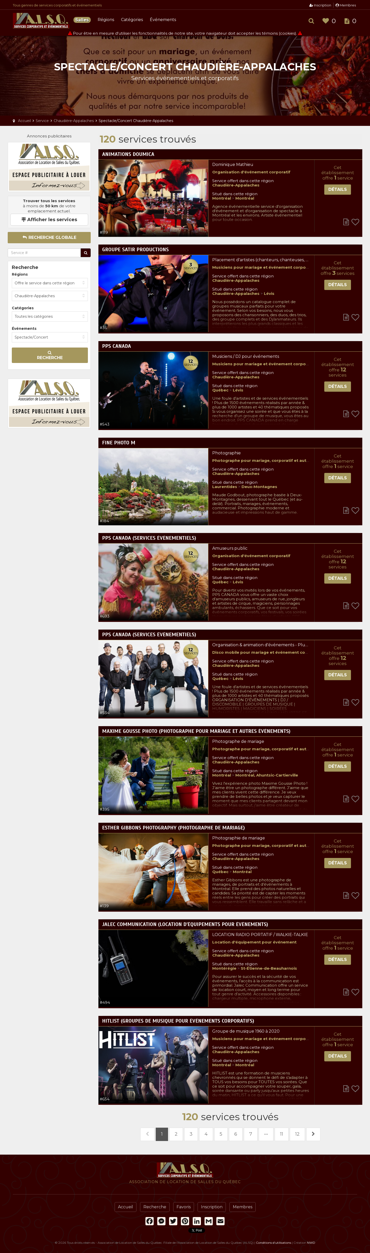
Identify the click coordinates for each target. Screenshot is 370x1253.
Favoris (184, 1206)
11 (281, 1134)
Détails (337, 189)
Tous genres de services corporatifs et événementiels (57, 5)
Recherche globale (49, 237)
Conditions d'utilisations (273, 1243)
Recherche (50, 355)
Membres (346, 5)
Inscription (320, 5)
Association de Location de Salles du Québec (41, 20)
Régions (106, 19)
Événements (163, 19)
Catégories (132, 19)
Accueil (125, 1206)
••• (266, 1134)
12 (297, 1134)
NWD (311, 1243)
